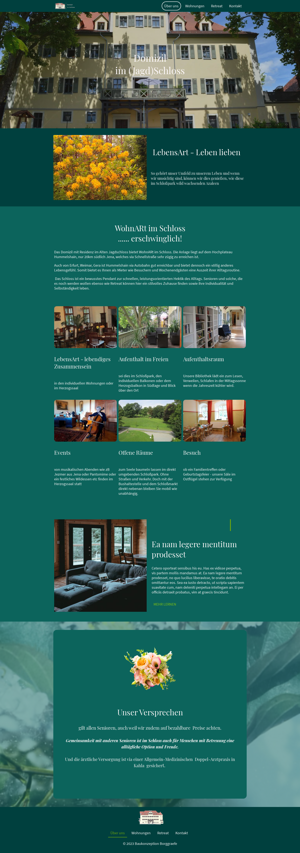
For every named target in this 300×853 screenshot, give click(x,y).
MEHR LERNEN (165, 604)
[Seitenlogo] (65, 6)
